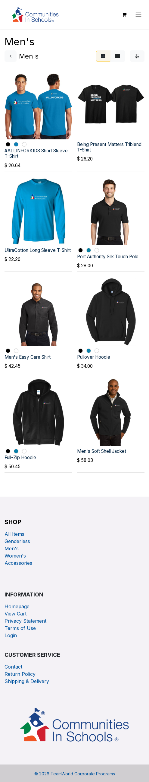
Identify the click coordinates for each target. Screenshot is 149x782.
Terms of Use (20, 628)
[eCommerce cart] (124, 14)
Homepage (18, 606)
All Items (14, 534)
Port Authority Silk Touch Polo (107, 256)
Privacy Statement (26, 621)
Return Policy (20, 674)
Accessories (18, 563)
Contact (13, 667)
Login (11, 635)
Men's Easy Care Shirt (28, 357)
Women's (15, 556)
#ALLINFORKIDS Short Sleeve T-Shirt (36, 153)
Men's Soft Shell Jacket (101, 451)
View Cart (16, 614)
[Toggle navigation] (138, 14)
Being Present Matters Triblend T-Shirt (109, 146)
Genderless (17, 541)
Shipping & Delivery (27, 681)
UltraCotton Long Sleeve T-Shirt (38, 250)
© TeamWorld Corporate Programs (74, 773)
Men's (12, 548)
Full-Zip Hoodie (20, 457)
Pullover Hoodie (93, 357)
